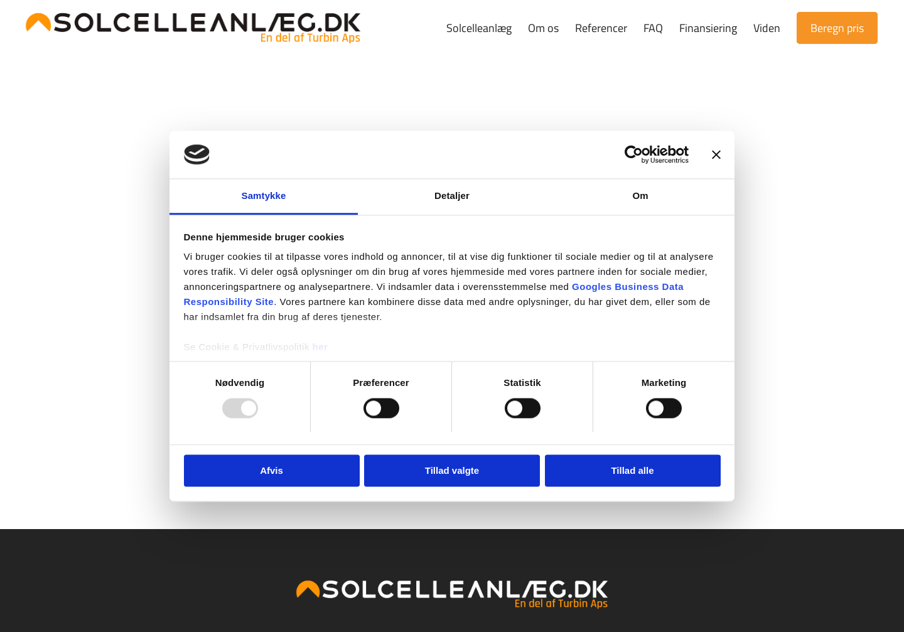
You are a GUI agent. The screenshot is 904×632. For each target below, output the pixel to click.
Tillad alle (632, 471)
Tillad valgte (452, 471)
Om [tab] (640, 196)
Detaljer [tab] (452, 196)
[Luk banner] (716, 154)
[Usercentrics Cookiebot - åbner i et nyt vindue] (634, 154)
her (320, 347)
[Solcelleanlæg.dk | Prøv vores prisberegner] (193, 28)
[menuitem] (479, 28)
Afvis (271, 471)
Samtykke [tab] (264, 196)
